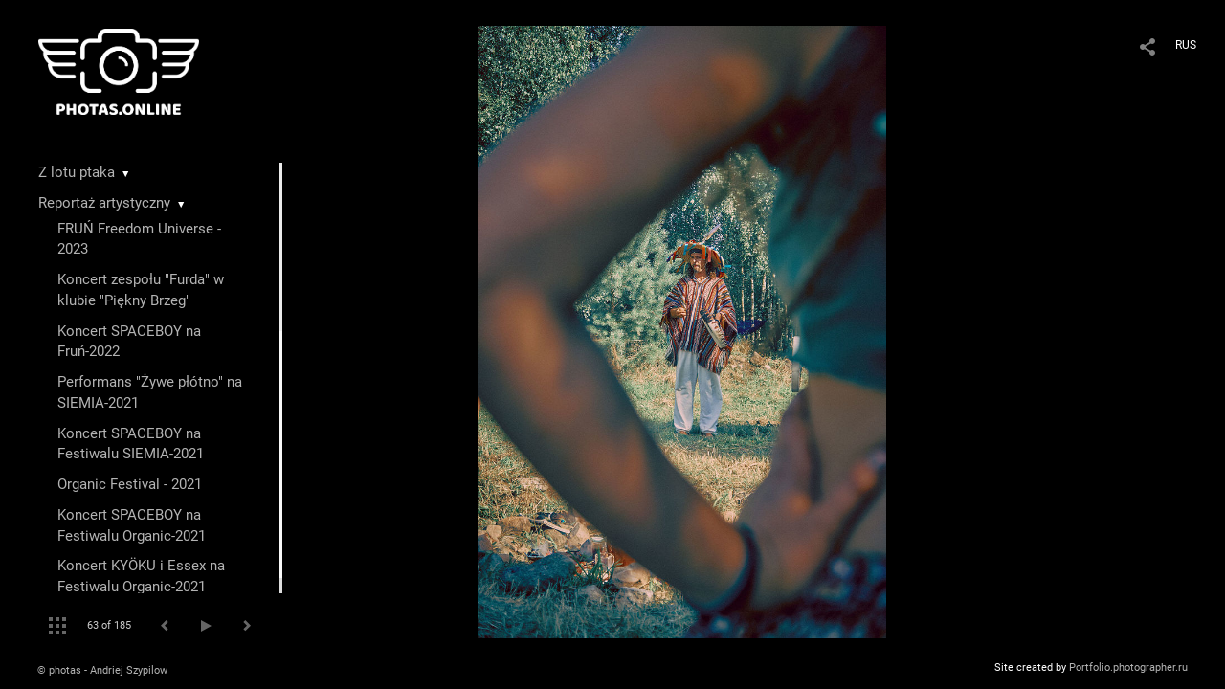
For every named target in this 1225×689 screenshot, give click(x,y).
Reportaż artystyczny (104, 202)
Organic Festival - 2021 (129, 484)
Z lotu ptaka (76, 172)
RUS (1185, 45)
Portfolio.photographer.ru (1128, 667)
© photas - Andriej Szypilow (102, 670)
